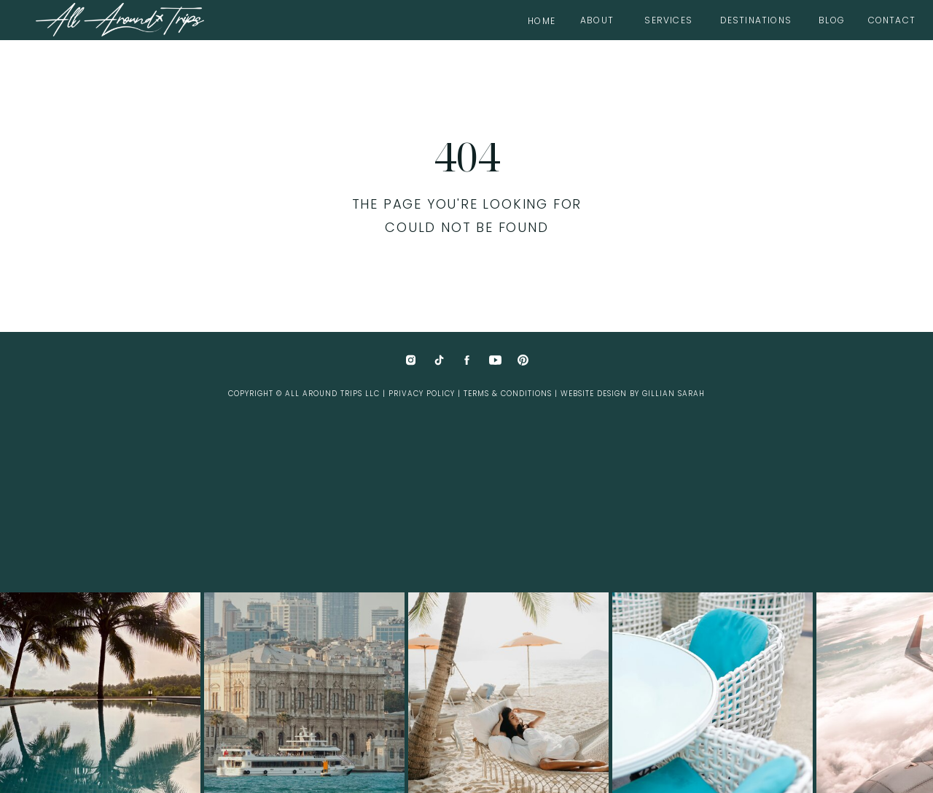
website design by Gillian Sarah (633, 393)
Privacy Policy (422, 393)
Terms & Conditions (508, 393)
